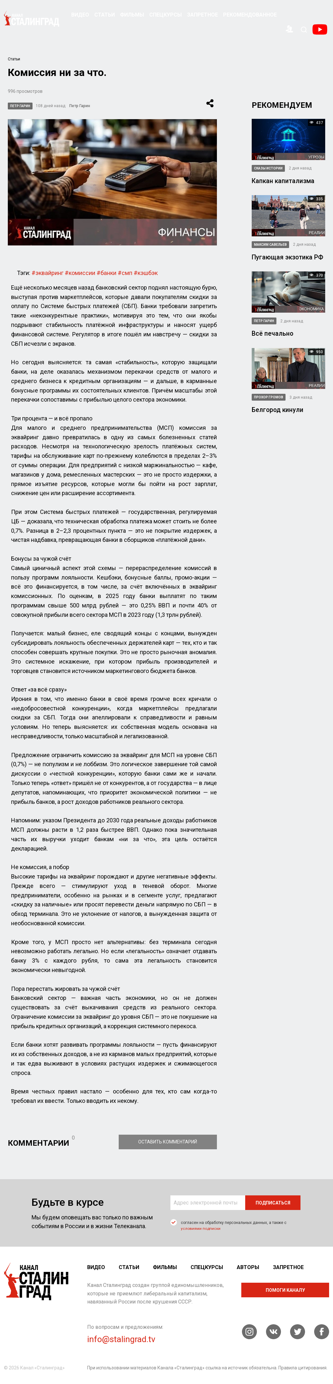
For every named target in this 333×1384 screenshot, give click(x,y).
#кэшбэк (145, 272)
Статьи (104, 15)
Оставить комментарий (172, 1141)
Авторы (248, 1267)
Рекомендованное (250, 15)
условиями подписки (201, 1228)
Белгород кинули (278, 409)
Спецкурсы (165, 15)
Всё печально (273, 333)
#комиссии (79, 272)
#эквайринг (47, 272)
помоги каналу (285, 1289)
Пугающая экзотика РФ (288, 257)
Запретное (202, 15)
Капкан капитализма (284, 181)
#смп (124, 272)
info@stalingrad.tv (121, 1339)
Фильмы (132, 15)
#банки (106, 272)
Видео (80, 15)
